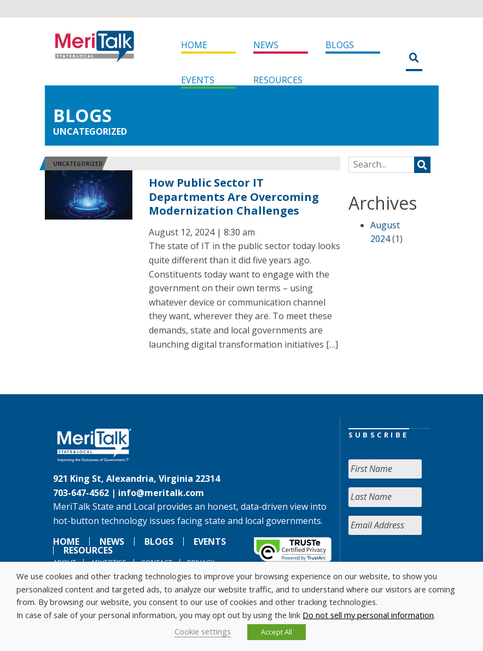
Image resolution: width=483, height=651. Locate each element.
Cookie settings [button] (202, 631)
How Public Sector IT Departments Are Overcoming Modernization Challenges (234, 196)
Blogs (339, 45)
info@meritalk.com (161, 493)
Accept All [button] (276, 632)
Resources (277, 80)
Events (197, 80)
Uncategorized (90, 131)
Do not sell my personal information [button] (368, 614)
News (265, 45)
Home (194, 45)
